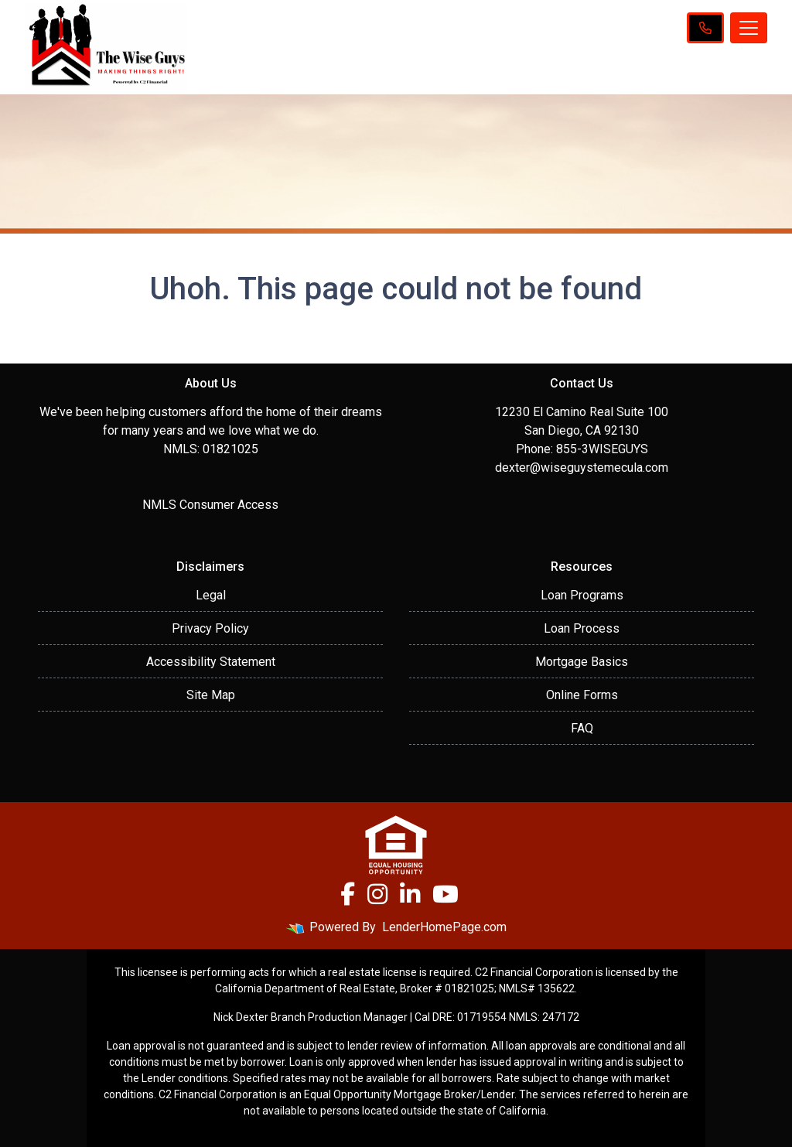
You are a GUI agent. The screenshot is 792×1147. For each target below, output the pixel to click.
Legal (211, 595)
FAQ (582, 728)
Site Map (210, 695)
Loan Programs (582, 595)
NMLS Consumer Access (210, 504)
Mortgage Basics (581, 661)
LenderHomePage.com (444, 927)
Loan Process (582, 628)
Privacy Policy (210, 628)
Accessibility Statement (210, 661)
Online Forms (582, 695)
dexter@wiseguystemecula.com (581, 467)
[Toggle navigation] (748, 27)
